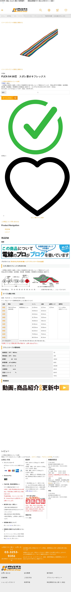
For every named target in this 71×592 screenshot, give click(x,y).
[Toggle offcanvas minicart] (57, 10)
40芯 (3, 327)
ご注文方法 (28, 577)
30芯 (3, 320)
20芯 (3, 314)
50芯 (3, 330)
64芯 (3, 337)
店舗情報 (4, 577)
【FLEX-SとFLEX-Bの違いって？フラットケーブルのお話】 (27, 261)
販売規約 (50, 573)
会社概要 (27, 573)
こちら (10, 525)
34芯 (3, 324)
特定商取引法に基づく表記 (56, 582)
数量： (4, 92)
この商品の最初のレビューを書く (10, 81)
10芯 (3, 307)
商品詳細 (7, 229)
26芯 (3, 317)
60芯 (3, 334)
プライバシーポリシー (54, 577)
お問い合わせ (5, 573)
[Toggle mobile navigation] (2, 10)
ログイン (34, 457)
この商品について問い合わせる (10, 221)
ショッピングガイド (8, 582)
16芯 (3, 310)
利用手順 (27, 582)
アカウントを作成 (47, 457)
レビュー (7, 232)
